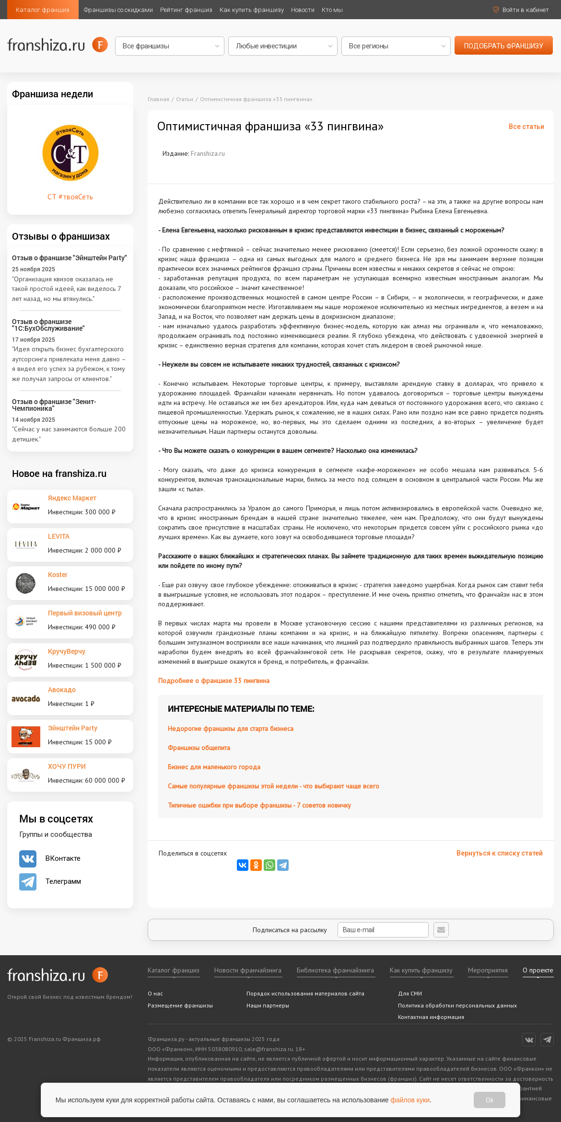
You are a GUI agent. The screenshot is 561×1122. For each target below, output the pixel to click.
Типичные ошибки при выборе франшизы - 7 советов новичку (259, 805)
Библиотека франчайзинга (335, 970)
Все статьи (526, 126)
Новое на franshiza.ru (59, 473)
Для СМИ (410, 993)
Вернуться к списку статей (499, 853)
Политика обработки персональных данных (457, 1005)
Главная (158, 99)
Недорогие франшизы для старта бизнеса (230, 728)
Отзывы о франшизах (61, 236)
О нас (155, 993)
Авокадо (62, 689)
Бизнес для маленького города (214, 767)
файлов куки (410, 1099)
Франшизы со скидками (118, 9)
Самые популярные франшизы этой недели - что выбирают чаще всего (273, 786)
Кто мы (332, 9)
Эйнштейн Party (72, 727)
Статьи (184, 99)
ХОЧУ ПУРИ (67, 766)
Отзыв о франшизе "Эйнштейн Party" (69, 257)
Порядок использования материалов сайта (305, 993)
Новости (303, 9)
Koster (58, 574)
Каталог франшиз (43, 9)
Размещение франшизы (180, 1005)
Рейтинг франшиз (186, 9)
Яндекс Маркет (72, 497)
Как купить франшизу (252, 9)
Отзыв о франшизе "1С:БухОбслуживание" (48, 325)
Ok (489, 1100)
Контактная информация (431, 1016)
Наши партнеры (267, 1005)
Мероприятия (488, 970)
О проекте (538, 970)
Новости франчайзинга (247, 970)
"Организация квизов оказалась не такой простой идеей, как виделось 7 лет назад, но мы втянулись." (66, 289)
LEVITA (59, 536)
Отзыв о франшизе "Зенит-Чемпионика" (54, 405)
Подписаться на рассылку (341, 929)
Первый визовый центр (85, 612)
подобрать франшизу (503, 46)
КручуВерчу (66, 651)
